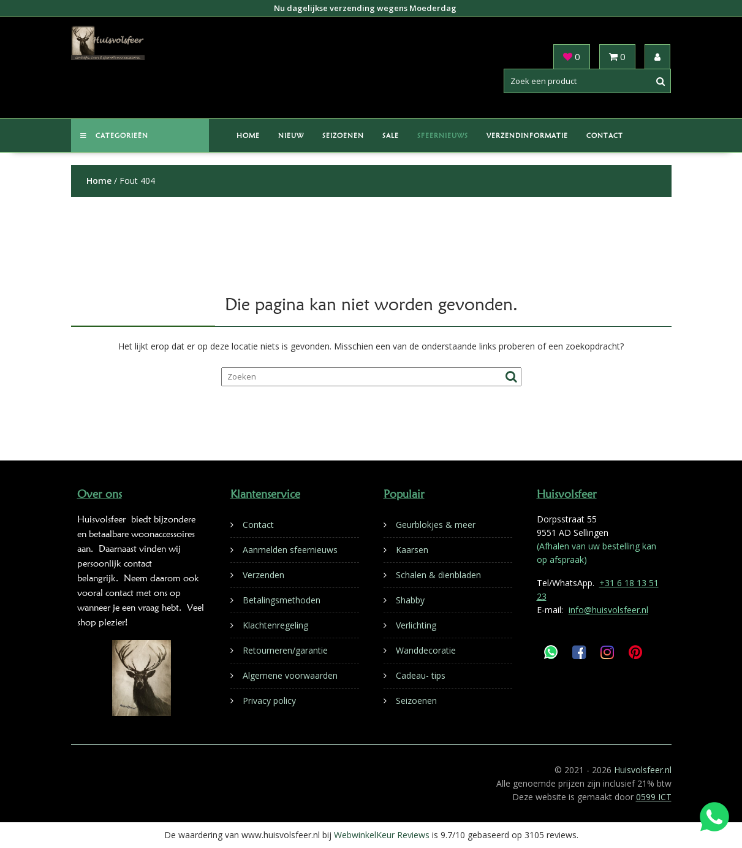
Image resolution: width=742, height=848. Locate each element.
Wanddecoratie (426, 650)
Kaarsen (412, 550)
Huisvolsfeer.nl (643, 770)
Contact (604, 135)
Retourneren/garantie (285, 650)
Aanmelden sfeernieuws (290, 550)
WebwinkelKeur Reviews (382, 835)
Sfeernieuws (442, 135)
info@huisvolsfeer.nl (608, 610)
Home (248, 135)
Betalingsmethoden (281, 600)
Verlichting (416, 625)
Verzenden (263, 575)
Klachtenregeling (275, 625)
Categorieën (114, 135)
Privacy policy (269, 700)
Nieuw (291, 135)
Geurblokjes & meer (435, 524)
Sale (390, 135)
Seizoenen (343, 135)
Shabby (410, 600)
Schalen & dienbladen (438, 575)
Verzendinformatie (527, 135)
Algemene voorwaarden (290, 675)
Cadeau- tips (420, 675)
